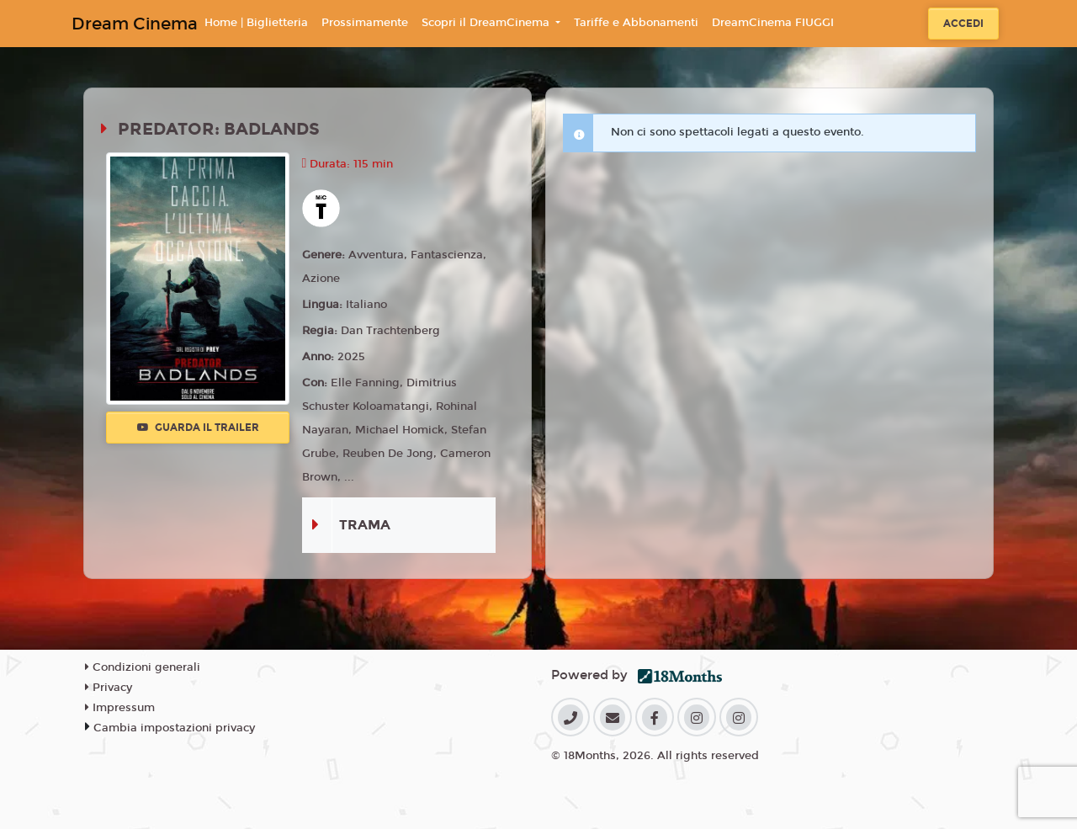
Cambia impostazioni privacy (174, 728)
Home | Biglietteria (256, 22)
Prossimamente (364, 22)
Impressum (120, 708)
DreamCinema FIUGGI (773, 22)
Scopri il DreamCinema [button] (487, 22)
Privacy (108, 687)
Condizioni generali (142, 667)
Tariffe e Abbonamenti (636, 22)
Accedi (963, 23)
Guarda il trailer (198, 427)
